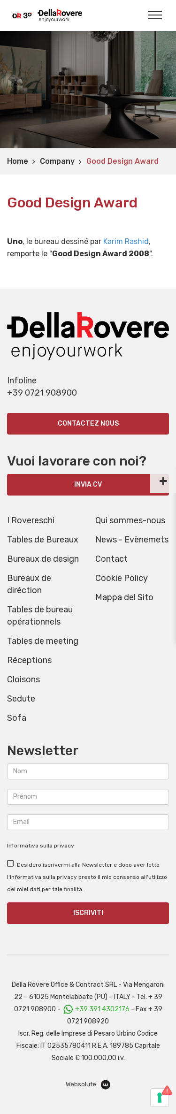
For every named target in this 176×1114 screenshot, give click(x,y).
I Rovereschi (30, 520)
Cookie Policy (121, 578)
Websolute (88, 1085)
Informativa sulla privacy (40, 845)
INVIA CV (88, 484)
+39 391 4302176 (102, 1009)
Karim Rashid (126, 241)
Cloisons (23, 679)
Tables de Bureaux (42, 539)
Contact (111, 559)
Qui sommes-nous (130, 520)
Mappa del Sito (124, 597)
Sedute (21, 699)
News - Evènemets (131, 539)
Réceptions (29, 660)
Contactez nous (88, 423)
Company (57, 161)
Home (17, 161)
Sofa (16, 718)
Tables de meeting (42, 641)
